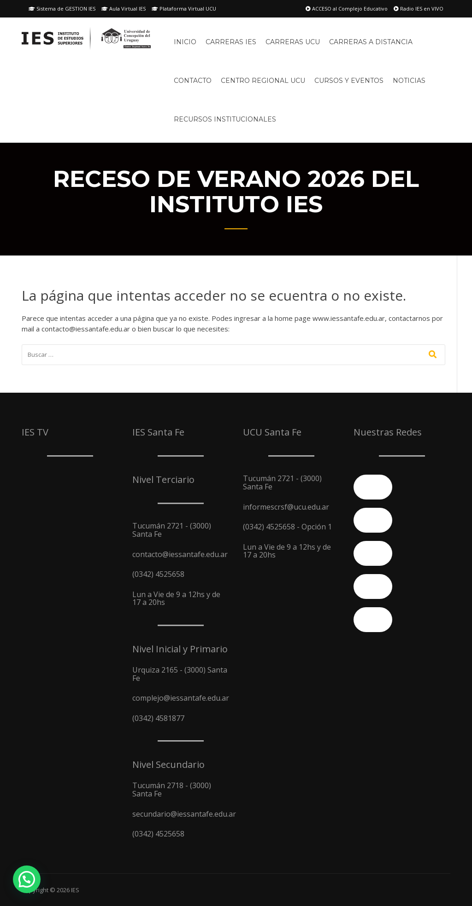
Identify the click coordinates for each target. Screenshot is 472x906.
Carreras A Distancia (371, 42)
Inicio (185, 42)
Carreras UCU (293, 42)
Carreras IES (231, 42)
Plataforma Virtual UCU (184, 8)
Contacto (193, 80)
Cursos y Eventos (349, 80)
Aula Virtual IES (123, 8)
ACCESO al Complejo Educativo (347, 8)
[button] (27, 879)
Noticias (409, 80)
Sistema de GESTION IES (62, 8)
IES (75, 890)
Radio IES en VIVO (418, 8)
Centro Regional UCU (263, 80)
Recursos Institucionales (225, 119)
